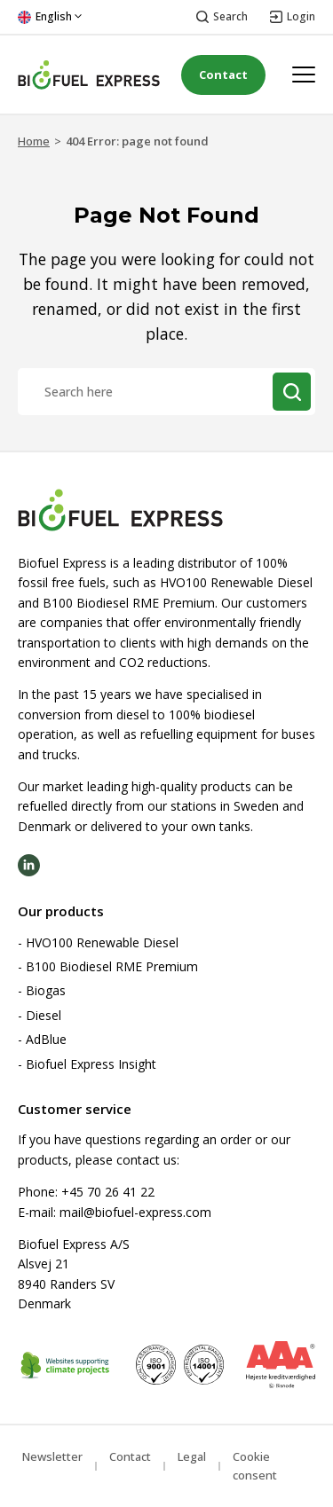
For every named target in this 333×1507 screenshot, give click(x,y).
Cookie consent (255, 1465)
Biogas (46, 990)
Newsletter (52, 1456)
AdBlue (46, 1039)
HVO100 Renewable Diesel (102, 942)
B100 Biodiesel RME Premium (112, 966)
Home (34, 141)
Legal (192, 1456)
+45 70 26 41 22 (108, 1191)
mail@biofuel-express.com (135, 1212)
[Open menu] (303, 74)
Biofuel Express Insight (91, 1064)
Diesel (43, 1015)
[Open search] (222, 17)
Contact (223, 74)
